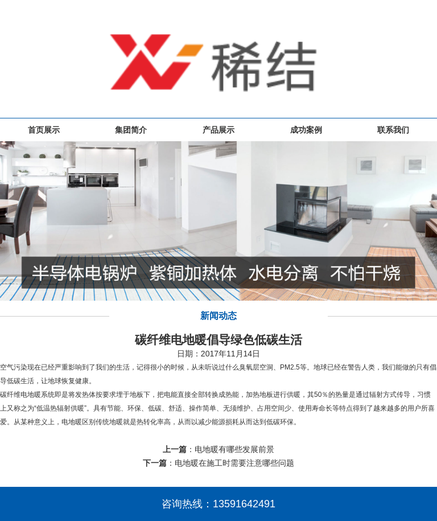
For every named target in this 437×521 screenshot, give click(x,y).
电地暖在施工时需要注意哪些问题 (234, 462)
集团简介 (131, 129)
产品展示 (218, 129)
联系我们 (393, 129)
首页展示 (44, 129)
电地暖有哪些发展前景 (234, 449)
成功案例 (306, 129)
